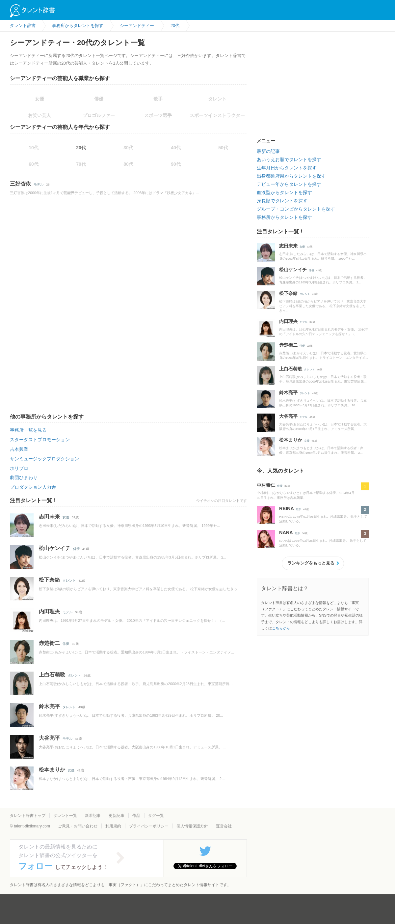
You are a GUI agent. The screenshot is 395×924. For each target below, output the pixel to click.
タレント (69, 580)
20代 (81, 147)
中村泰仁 (266, 485)
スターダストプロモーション (40, 439)
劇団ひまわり (24, 477)
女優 (66, 517)
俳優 (76, 549)
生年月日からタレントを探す (287, 167)
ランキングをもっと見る (310, 563)
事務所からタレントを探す (284, 217)
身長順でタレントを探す (282, 200)
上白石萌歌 (52, 675)
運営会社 (224, 826)
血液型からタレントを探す (284, 192)
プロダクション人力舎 (33, 487)
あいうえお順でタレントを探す (289, 159)
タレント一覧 (65, 815)
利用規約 (113, 826)
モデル (38, 184)
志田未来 (49, 516)
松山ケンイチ (54, 548)
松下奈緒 (49, 580)
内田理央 (49, 611)
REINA (286, 508)
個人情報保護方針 (192, 826)
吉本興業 (19, 449)
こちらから (281, 628)
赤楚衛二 (49, 643)
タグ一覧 (156, 815)
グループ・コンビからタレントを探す (296, 209)
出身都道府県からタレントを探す (291, 176)
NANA (286, 532)
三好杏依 (20, 184)
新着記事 (93, 815)
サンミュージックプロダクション (44, 458)
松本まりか (52, 769)
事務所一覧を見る (28, 430)
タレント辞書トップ (27, 815)
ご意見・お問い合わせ (77, 826)
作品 (136, 815)
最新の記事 (268, 151)
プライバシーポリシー (149, 826)
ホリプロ (19, 468)
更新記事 (116, 815)
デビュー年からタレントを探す (289, 184)
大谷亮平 (49, 738)
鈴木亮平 (49, 706)
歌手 (298, 509)
